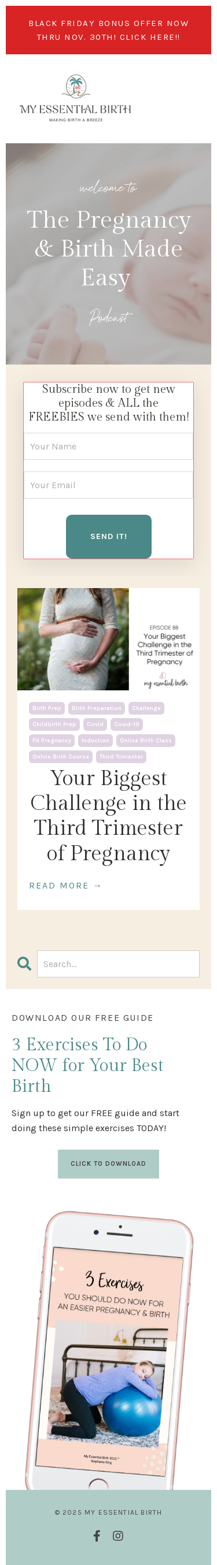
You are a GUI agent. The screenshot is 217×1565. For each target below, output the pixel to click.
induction (95, 740)
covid (95, 724)
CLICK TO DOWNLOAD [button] (108, 1164)
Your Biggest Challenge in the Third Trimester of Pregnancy (108, 816)
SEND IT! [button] (108, 536)
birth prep (46, 708)
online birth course (60, 756)
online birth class (146, 740)
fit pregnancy (51, 740)
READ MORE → (66, 885)
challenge (146, 708)
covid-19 (126, 724)
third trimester (121, 756)
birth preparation (97, 708)
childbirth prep (54, 724)
